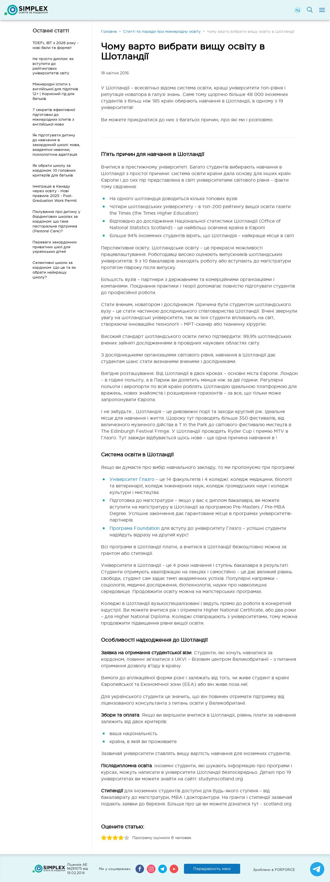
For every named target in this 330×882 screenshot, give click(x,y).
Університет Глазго (132, 479)
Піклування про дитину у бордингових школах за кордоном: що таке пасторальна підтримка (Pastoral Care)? (56, 221)
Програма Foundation (135, 528)
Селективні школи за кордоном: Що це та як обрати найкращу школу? (54, 270)
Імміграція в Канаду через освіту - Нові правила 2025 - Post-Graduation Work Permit (55, 193)
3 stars (115, 838)
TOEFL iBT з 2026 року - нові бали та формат (55, 45)
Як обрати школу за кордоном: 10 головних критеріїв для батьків (54, 170)
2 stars (109, 838)
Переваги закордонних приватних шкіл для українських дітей (55, 247)
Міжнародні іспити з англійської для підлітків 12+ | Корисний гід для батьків (55, 91)
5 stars (126, 838)
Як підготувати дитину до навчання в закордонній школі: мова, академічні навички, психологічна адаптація (56, 145)
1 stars (104, 838)
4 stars (121, 838)
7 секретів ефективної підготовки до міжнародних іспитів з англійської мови (54, 117)
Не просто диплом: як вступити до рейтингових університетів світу (53, 66)
